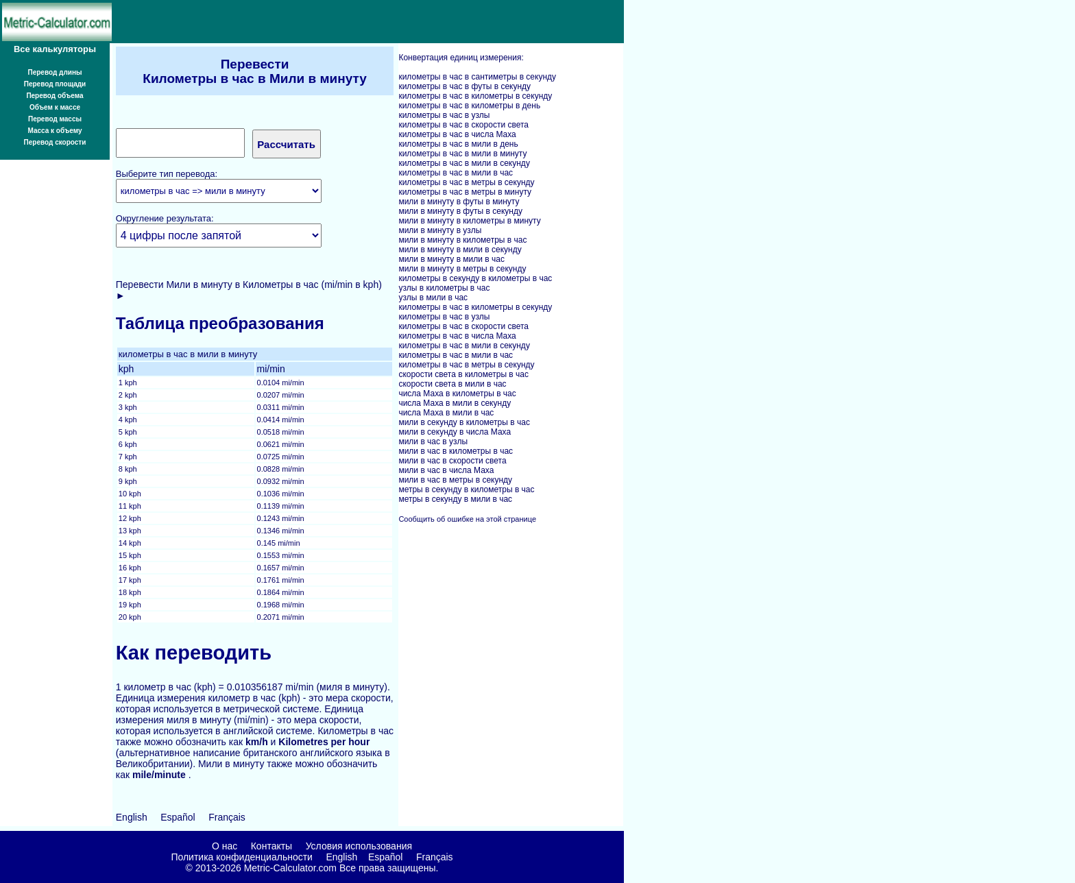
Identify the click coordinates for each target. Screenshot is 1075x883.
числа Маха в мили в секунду (454, 403)
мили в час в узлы (433, 441)
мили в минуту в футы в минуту (458, 201)
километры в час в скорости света (463, 125)
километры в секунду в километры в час (475, 278)
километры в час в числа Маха (457, 134)
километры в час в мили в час (455, 173)
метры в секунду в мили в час (455, 499)
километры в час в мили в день (458, 144)
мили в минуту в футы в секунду (460, 211)
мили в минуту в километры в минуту (469, 221)
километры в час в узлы (444, 115)
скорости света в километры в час (463, 374)
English (131, 817)
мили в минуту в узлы (439, 230)
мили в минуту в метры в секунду (462, 269)
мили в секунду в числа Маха (454, 432)
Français (226, 817)
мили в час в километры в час (455, 451)
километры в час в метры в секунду (466, 182)
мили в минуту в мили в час (451, 259)
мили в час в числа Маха (446, 470)
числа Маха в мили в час (446, 413)
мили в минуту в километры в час (462, 240)
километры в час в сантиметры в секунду (477, 77)
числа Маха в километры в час (457, 393)
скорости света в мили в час (452, 384)
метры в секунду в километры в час (466, 489)
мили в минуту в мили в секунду (459, 249)
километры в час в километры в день (469, 105)
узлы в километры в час (444, 288)
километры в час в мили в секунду (463, 163)
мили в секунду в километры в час (463, 422)
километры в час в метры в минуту (464, 192)
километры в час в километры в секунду (475, 96)
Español (177, 817)
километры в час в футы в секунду (464, 86)
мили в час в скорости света (452, 460)
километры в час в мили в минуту (462, 153)
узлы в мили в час (433, 297)
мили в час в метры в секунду (455, 480)
